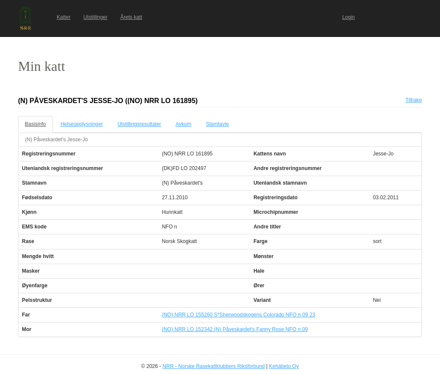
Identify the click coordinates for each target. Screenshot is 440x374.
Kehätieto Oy (284, 366)
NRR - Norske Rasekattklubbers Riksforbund (213, 366)
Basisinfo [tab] (35, 124)
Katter (63, 17)
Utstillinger (95, 17)
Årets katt (131, 17)
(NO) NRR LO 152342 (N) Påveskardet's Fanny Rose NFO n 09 (235, 329)
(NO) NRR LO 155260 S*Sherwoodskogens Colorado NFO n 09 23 (238, 315)
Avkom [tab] (183, 124)
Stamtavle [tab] (217, 124)
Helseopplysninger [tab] (82, 124)
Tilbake (414, 100)
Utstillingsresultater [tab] (139, 124)
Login (348, 17)
